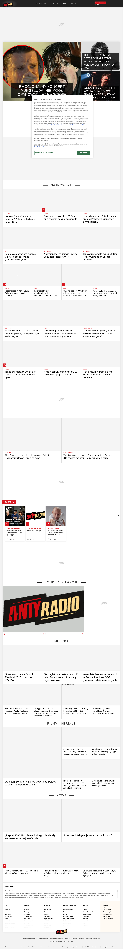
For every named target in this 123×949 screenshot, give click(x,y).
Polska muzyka (69, 903)
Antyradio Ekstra (34, 526)
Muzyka (61, 639)
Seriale (8, 212)
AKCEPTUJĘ (83, 152)
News (46, 212)
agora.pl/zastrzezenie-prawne (109, 945)
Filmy (7, 903)
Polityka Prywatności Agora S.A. (76, 124)
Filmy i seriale (61, 721)
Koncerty (9, 450)
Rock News (48, 249)
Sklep (105, 903)
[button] (40, 632)
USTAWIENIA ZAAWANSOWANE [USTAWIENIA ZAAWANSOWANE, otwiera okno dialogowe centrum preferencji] (44, 152)
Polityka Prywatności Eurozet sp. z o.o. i (57, 124)
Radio (85, 903)
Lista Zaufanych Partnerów (41, 146)
